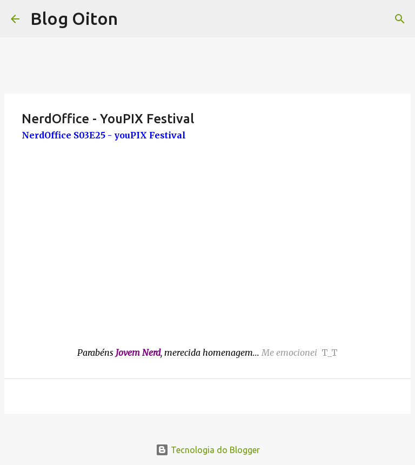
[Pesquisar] (399, 19)
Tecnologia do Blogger (208, 450)
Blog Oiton (74, 18)
